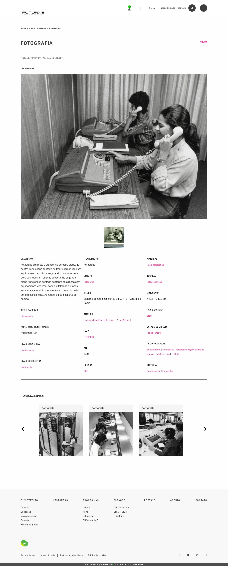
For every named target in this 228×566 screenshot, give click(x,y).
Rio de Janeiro (154, 332)
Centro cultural (122, 507)
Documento (26, 367)
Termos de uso (28, 555)
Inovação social (29, 516)
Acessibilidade (47, 555)
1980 (86, 371)
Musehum (119, 516)
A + (150, 8)
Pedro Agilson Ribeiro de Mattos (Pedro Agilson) (107, 320)
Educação (26, 511)
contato (182, 8)
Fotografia (89, 281)
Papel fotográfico (155, 264)
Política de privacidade (71, 555)
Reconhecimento (29, 524)
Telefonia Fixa (163, 354)
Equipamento (153, 349)
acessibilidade (168, 8)
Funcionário (168, 349)
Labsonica (88, 516)
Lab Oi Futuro (120, 511)
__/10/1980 (89, 337)
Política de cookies (97, 555)
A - (154, 8)
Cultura (25, 507)
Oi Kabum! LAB (90, 520)
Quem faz (25, 520)
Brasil (150, 315)
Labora (86, 507)
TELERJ (175, 354)
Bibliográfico (27, 316)
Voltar (203, 42)
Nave (85, 511)
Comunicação (27, 350)
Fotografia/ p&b (154, 281)
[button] (23, 428)
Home (23, 28)
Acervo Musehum (37, 28)
